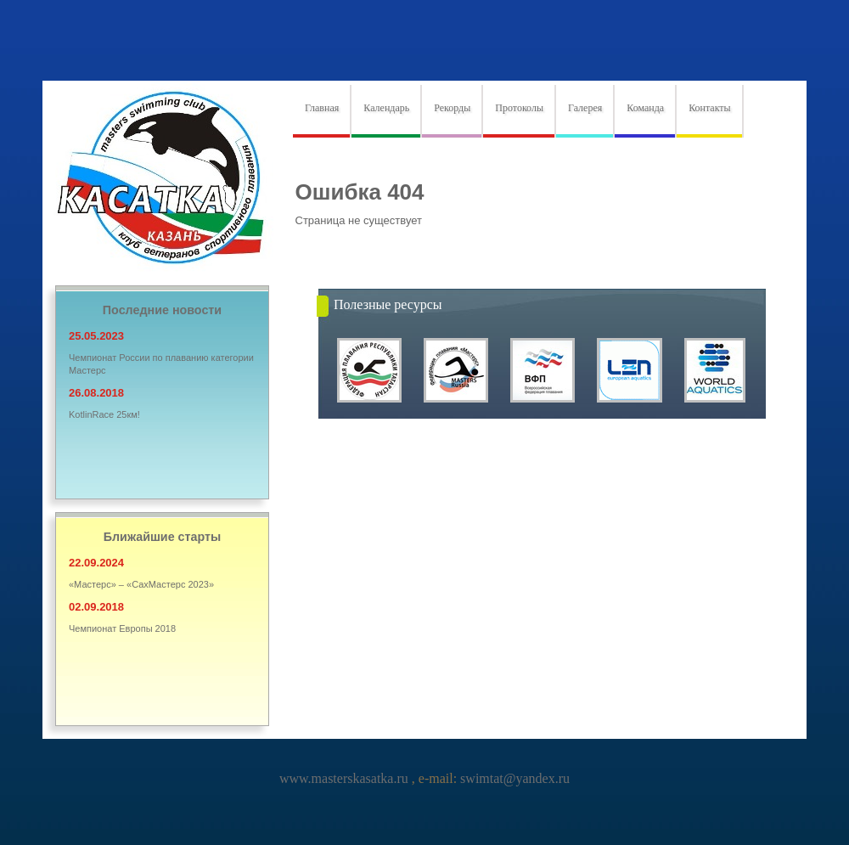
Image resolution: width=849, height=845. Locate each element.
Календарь (386, 108)
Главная (322, 108)
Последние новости (162, 310)
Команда (645, 108)
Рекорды (452, 108)
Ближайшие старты (163, 537)
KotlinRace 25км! (104, 414)
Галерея (585, 108)
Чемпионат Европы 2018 (122, 628)
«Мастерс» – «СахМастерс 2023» (141, 584)
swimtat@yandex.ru (513, 778)
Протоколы (519, 108)
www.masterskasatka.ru (345, 778)
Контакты (710, 108)
